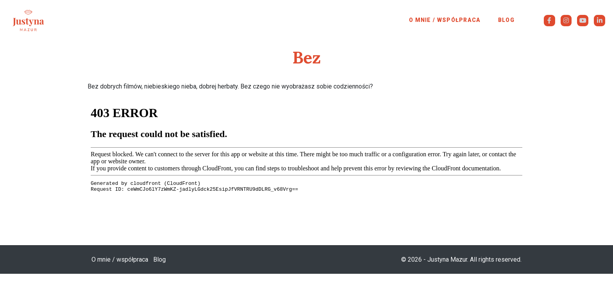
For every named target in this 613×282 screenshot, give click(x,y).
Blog (506, 20)
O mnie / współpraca (445, 20)
